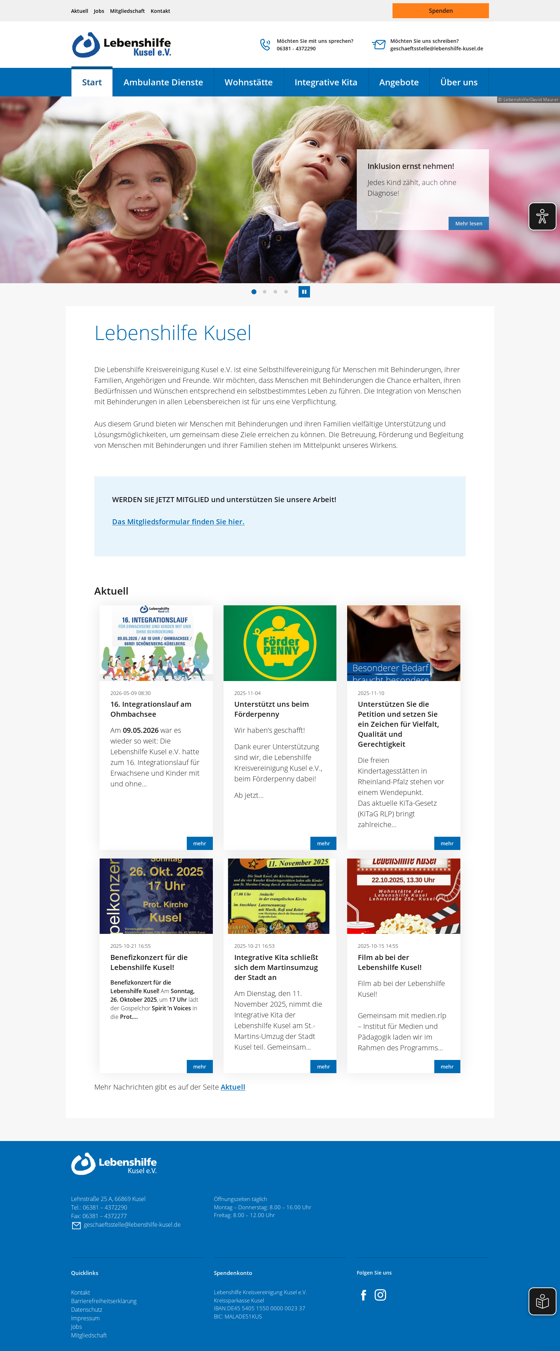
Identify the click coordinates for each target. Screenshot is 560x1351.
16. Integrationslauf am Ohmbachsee (150, 709)
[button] (253, 291)
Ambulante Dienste (163, 82)
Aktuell (79, 10)
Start (92, 82)
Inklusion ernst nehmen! (411, 166)
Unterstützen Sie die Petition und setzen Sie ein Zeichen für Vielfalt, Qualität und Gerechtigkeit (398, 724)
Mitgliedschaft (127, 10)
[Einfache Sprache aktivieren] (542, 1301)
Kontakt (160, 10)
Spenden (441, 11)
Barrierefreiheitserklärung (103, 1301)
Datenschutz (86, 1310)
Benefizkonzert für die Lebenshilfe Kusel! (149, 962)
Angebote (399, 82)
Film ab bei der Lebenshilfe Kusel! (390, 962)
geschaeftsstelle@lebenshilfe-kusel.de (133, 1225)
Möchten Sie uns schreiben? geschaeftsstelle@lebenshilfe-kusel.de (436, 44)
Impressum (85, 1318)
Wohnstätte (249, 82)
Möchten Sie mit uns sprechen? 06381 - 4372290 (315, 44)
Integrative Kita (326, 82)
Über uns (459, 82)
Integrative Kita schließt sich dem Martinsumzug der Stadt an (276, 967)
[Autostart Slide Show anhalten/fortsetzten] (304, 291)
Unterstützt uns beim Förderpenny (271, 709)
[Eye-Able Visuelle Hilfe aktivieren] (542, 216)
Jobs (99, 10)
